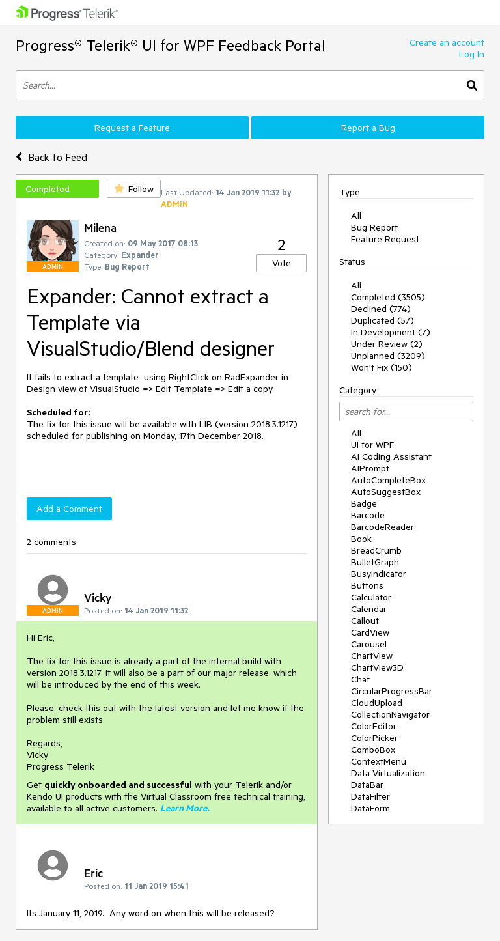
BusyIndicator (378, 574)
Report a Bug (368, 127)
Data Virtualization (388, 773)
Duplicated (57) (382, 320)
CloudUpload (376, 703)
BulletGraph (375, 562)
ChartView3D (377, 667)
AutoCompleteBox (388, 480)
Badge (364, 503)
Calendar (369, 609)
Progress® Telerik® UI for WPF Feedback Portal (171, 45)
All (356, 215)
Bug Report (374, 227)
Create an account (447, 42)
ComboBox (373, 749)
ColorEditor (373, 726)
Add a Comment (69, 508)
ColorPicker (374, 738)
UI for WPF (372, 445)
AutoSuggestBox (386, 492)
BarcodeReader (382, 527)
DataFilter (370, 796)
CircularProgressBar (391, 691)
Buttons (367, 585)
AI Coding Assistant (391, 456)
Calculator (371, 597)
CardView (370, 632)
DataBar (367, 785)
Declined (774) (381, 309)
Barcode (368, 515)
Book (361, 538)
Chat (360, 679)
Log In (471, 54)
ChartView (372, 656)
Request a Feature (132, 127)
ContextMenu (378, 761)
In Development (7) (390, 332)
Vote (281, 263)
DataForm (370, 808)
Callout (365, 620)
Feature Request (385, 239)
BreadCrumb (376, 550)
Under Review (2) (387, 344)
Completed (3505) (388, 297)
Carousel (369, 644)
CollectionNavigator (390, 714)
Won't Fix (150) (381, 367)
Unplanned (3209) (388, 355)
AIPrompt (370, 468)
